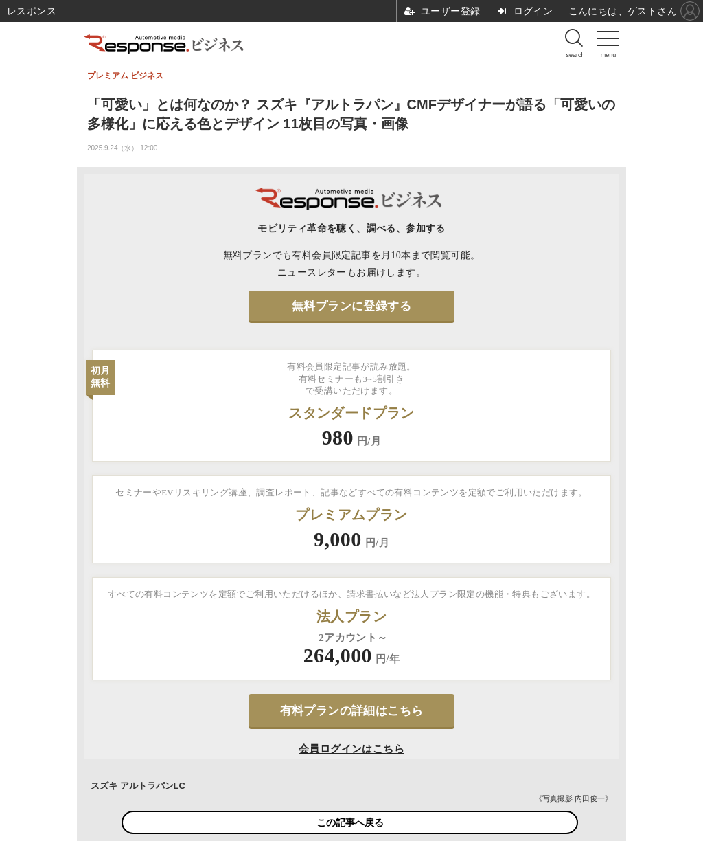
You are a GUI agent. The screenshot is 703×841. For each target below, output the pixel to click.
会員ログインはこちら (351, 748)
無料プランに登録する (351, 306)
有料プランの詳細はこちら (352, 710)
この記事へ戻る (350, 822)
